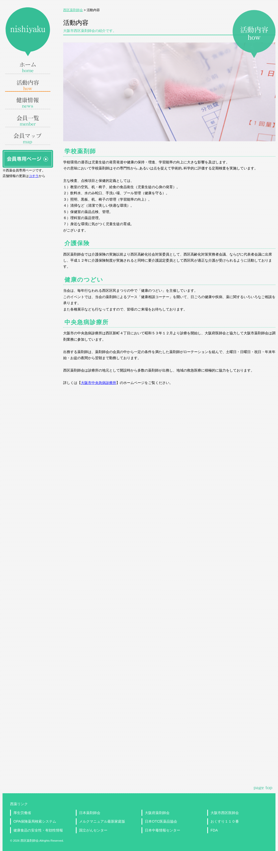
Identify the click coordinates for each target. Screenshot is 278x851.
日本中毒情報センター (162, 830)
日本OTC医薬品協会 (161, 821)
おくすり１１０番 (225, 821)
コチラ (34, 176)
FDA (214, 830)
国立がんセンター (93, 830)
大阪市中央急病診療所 (98, 383)
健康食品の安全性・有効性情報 (38, 830)
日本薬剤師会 (89, 813)
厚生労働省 (22, 813)
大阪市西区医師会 (225, 813)
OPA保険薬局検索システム (34, 821)
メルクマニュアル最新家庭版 (102, 821)
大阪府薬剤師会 (157, 813)
